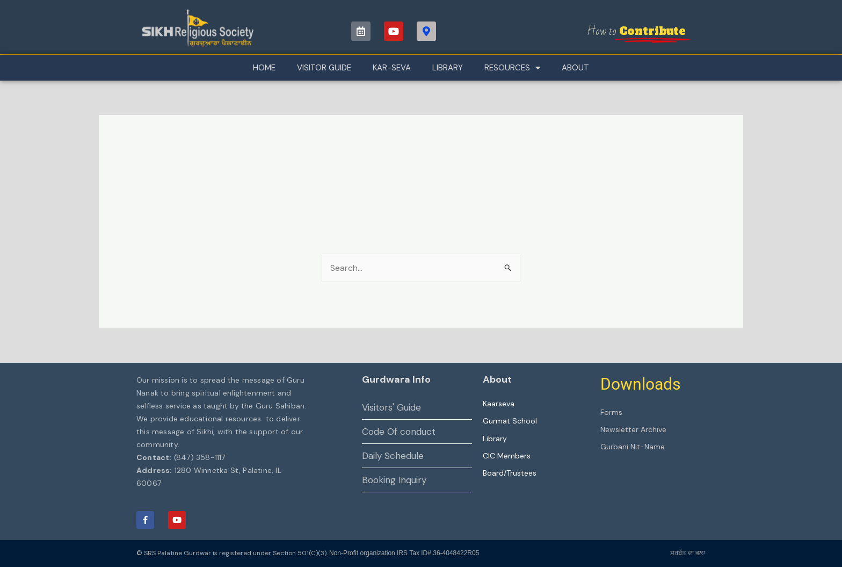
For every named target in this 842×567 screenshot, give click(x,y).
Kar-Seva (392, 67)
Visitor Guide (324, 67)
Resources (512, 68)
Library (447, 67)
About (575, 67)
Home (264, 67)
